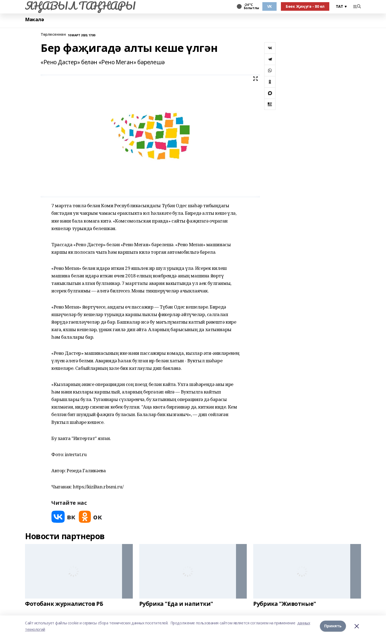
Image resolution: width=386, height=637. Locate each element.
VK (269, 6)
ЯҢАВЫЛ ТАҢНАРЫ (80, 5)
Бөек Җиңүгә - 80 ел (305, 6)
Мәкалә (34, 19)
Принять (333, 626)
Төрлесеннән (53, 34)
